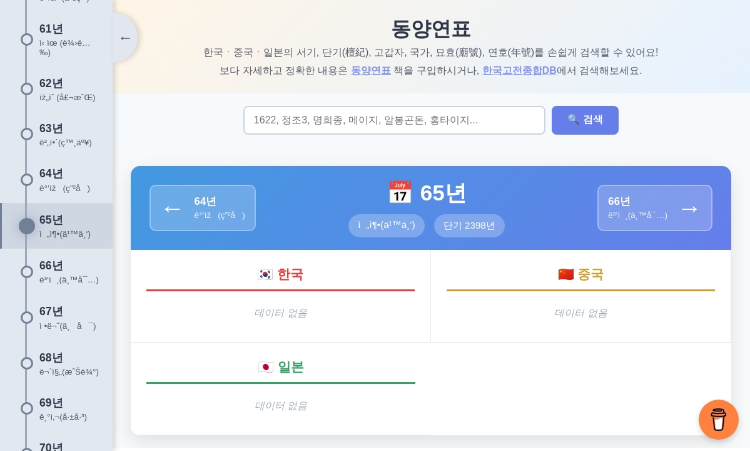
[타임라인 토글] (125, 38)
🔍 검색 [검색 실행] (585, 120)
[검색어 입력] (395, 120)
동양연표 (372, 70)
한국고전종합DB (519, 70)
